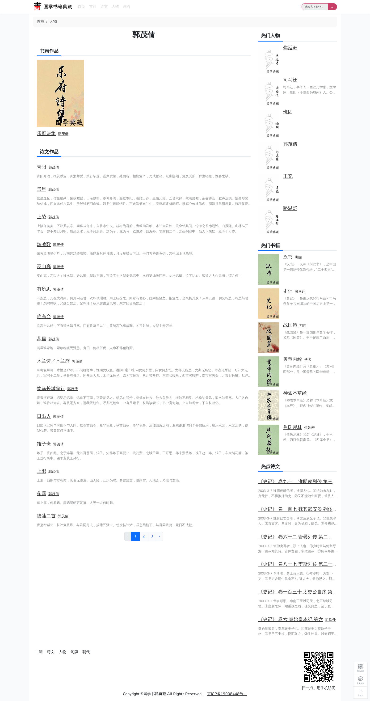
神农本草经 (295, 393)
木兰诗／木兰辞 (53, 361)
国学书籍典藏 (58, 7)
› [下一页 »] (159, 536)
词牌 (126, 6)
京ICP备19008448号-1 (227, 694)
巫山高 (44, 266)
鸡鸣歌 (44, 244)
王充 (288, 176)
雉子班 (44, 444)
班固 (288, 112)
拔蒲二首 (46, 516)
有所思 (44, 289)
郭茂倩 (63, 133)
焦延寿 (290, 48)
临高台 (44, 316)
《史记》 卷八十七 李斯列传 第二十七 (297, 564)
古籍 (93, 6)
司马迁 (290, 80)
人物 (115, 6)
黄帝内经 (292, 359)
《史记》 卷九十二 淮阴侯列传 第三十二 (300, 481)
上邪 (41, 471)
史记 (288, 291)
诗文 (104, 6)
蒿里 (41, 339)
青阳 (41, 167)
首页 (81, 6)
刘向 (303, 325)
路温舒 (290, 208)
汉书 (288, 257)
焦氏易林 (292, 427)
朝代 (86, 652)
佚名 (307, 359)
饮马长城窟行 (51, 388)
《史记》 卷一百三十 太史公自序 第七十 (300, 592)
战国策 (290, 325)
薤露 (41, 493)
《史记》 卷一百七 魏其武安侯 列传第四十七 (304, 509)
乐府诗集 (46, 133)
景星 (41, 189)
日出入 (44, 416)
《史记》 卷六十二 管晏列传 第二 (293, 537)
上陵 (41, 217)
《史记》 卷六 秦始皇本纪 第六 (290, 619)
